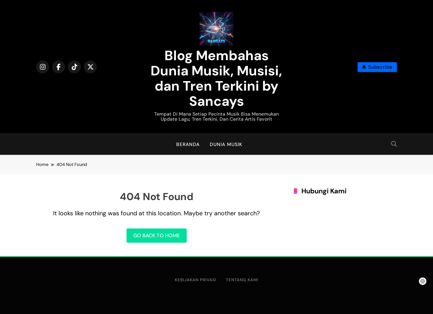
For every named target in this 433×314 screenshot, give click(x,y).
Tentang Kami (242, 280)
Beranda (188, 144)
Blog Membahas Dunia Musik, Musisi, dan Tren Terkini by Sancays (216, 78)
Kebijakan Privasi (195, 280)
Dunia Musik (226, 144)
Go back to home (156, 235)
